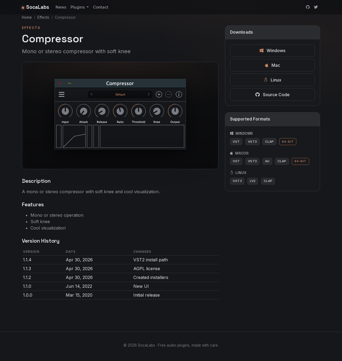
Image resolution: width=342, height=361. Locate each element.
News (61, 7)
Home (27, 17)
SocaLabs (35, 7)
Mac (272, 65)
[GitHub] (308, 7)
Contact (100, 7)
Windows (272, 50)
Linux (272, 80)
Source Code (272, 94)
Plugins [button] (78, 7)
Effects (43, 17)
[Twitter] (316, 7)
